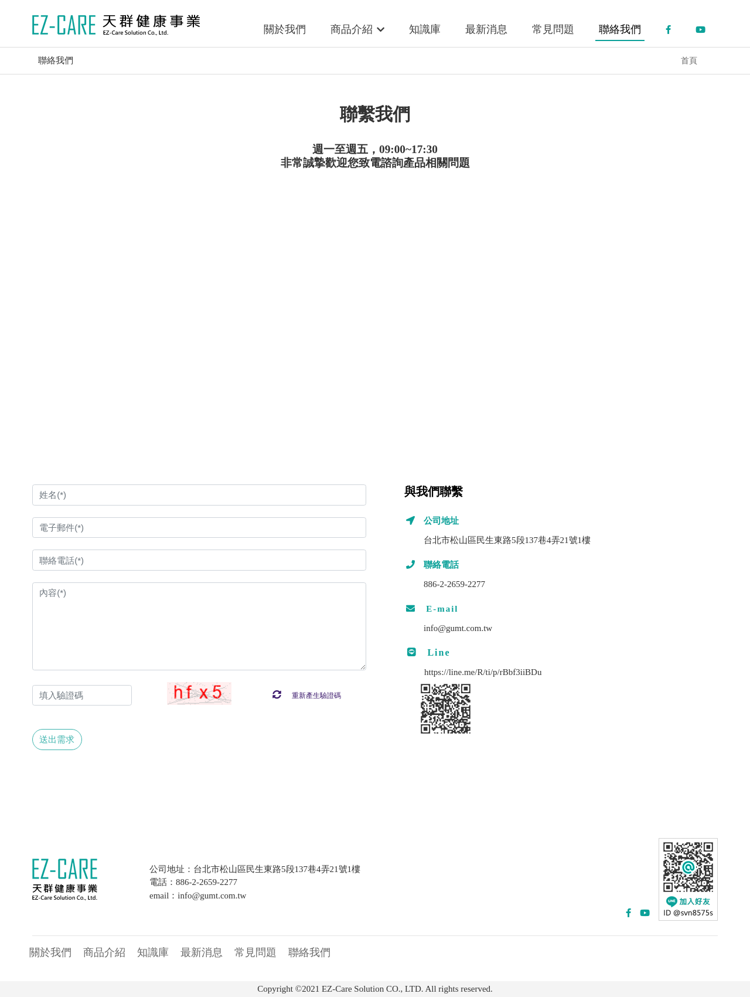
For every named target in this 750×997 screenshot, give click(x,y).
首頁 (689, 60)
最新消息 (486, 29)
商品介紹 (357, 29)
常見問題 (553, 29)
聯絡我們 (620, 29)
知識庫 (425, 29)
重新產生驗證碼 (306, 695)
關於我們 (285, 29)
